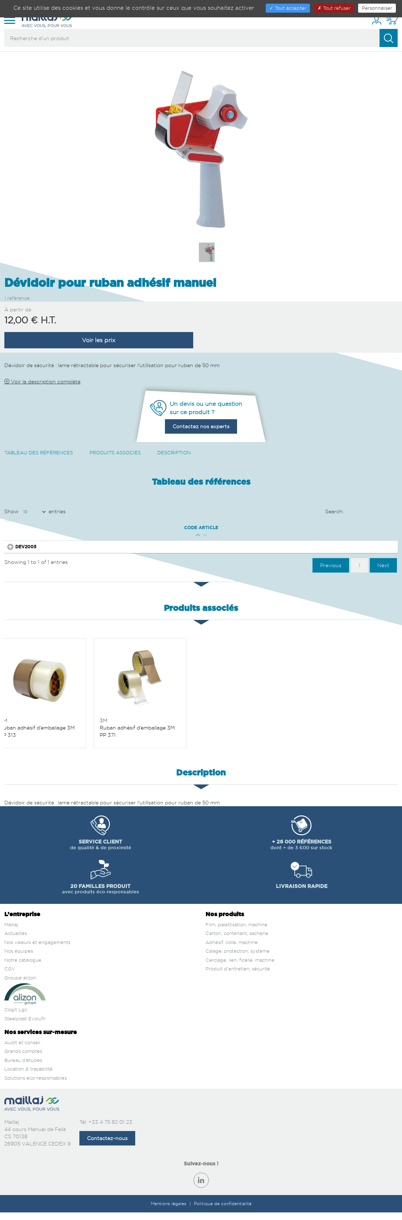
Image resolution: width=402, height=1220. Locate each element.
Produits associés (115, 452)
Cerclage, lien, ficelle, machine (240, 968)
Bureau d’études (23, 1068)
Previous (330, 573)
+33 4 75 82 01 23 (110, 1130)
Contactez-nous (107, 1146)
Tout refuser (334, 8)
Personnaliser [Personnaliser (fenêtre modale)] (377, 8)
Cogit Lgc (15, 1017)
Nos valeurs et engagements (37, 950)
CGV (9, 976)
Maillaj (11, 932)
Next (383, 573)
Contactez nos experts (201, 426)
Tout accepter (287, 8)
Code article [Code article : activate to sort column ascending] (42, 528)
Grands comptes (23, 1059)
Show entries (35, 512)
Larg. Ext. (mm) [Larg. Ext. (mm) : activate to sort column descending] (162, 528)
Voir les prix (98, 340)
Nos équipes (18, 959)
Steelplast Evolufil (24, 1026)
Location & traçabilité (28, 1077)
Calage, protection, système (238, 959)
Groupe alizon (20, 986)
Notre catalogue (22, 968)
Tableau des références (38, 452)
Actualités (15, 941)
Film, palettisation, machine (237, 932)
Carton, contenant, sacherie (237, 941)
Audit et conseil (22, 1050)
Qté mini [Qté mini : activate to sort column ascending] (102, 528)
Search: (361, 512)
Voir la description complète (42, 381)
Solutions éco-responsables (35, 1086)
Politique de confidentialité (223, 1211)
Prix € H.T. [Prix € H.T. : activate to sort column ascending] (225, 528)
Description (174, 452)
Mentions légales (169, 1211)
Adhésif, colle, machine (232, 950)
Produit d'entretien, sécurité (238, 976)
